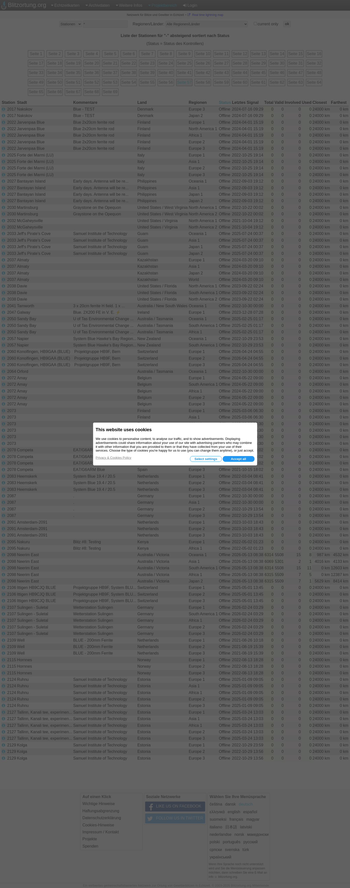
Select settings (205, 459)
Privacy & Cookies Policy (113, 458)
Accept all (238, 459)
